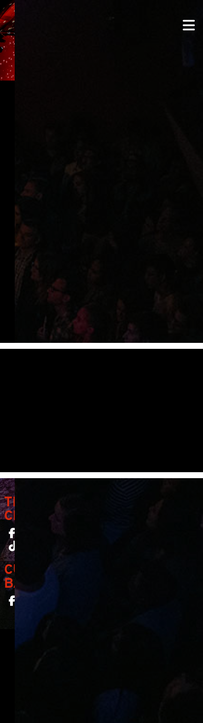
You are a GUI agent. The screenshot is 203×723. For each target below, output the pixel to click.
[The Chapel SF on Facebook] (12, 535)
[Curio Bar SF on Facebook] (12, 602)
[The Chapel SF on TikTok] (13, 548)
